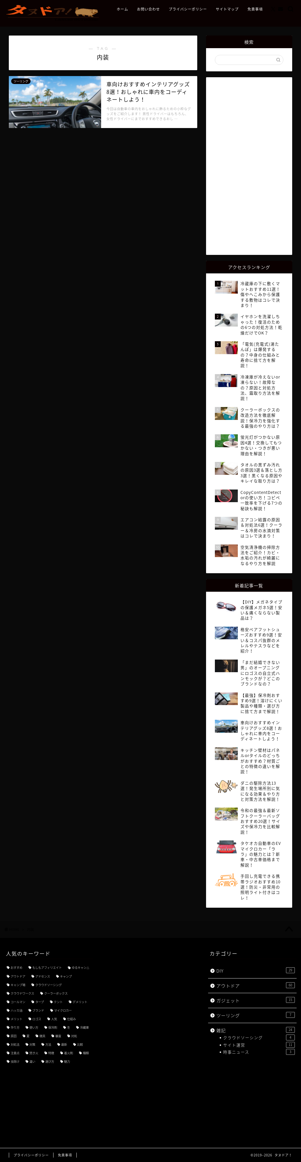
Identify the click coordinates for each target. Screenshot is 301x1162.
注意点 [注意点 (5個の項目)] (15, 1053)
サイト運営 (259, 1045)
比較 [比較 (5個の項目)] (80, 1044)
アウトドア (255, 985)
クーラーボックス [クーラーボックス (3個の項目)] (56, 993)
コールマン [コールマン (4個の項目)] (18, 1002)
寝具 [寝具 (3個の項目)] (42, 1036)
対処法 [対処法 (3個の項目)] (15, 1044)
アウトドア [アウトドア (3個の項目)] (18, 976)
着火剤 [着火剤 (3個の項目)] (68, 1053)
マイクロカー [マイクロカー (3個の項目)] (63, 1010)
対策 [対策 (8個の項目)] (32, 1044)
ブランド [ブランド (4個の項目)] (38, 1010)
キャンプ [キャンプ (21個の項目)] (66, 976)
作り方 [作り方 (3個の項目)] (15, 1027)
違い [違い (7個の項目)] (32, 1061)
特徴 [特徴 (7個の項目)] (51, 1053)
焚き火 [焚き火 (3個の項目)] (33, 1053)
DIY (255, 970)
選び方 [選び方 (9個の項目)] (49, 1061)
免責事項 (255, 9)
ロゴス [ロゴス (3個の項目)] (36, 1019)
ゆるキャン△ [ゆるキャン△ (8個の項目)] (80, 967)
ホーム (122, 9)
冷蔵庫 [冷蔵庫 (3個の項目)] (84, 1027)
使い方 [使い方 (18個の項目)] (33, 1027)
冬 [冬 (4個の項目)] (68, 1027)
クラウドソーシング (259, 1037)
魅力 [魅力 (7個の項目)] (67, 1061)
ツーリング (255, 1015)
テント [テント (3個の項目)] (58, 1002)
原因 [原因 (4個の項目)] (13, 1036)
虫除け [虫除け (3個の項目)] (15, 1061)
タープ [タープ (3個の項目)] (39, 1002)
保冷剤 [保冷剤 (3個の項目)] (52, 1027)
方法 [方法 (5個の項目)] (48, 1044)
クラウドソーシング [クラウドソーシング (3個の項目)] (48, 985)
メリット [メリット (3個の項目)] (16, 1019)
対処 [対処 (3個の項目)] (74, 1036)
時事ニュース (259, 1052)
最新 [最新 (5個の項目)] (64, 1044)
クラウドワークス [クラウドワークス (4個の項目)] (22, 993)
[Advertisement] (250, 165)
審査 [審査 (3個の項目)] (58, 1036)
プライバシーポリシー (188, 9)
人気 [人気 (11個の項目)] (54, 1019)
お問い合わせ (148, 9)
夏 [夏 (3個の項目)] (27, 1036)
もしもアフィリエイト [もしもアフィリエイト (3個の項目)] (47, 967)
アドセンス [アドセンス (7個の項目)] (42, 976)
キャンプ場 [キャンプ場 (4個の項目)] (18, 985)
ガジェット (255, 1000)
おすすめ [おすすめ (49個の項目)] (16, 967)
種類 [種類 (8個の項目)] (86, 1053)
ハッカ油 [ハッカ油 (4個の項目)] (16, 1010)
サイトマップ (227, 9)
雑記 (255, 1030)
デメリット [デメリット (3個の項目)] (80, 1002)
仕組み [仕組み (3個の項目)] (71, 1019)
